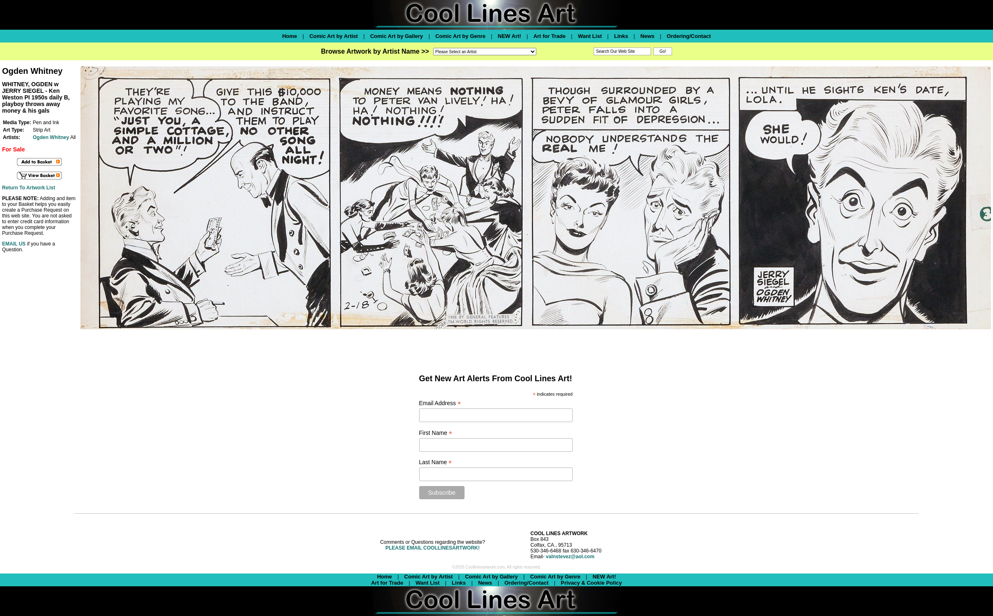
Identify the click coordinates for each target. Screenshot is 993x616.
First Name (436, 433)
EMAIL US (14, 244)
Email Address (440, 403)
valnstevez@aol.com (570, 556)
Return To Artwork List (28, 188)
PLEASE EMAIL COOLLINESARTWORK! (432, 548)
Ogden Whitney (51, 137)
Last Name (435, 462)
